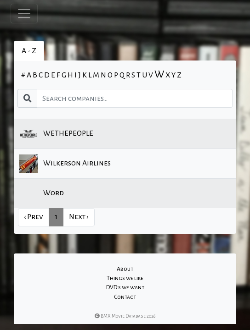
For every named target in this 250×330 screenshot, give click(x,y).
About (125, 269)
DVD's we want (125, 287)
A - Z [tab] (29, 51)
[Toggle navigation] (24, 13)
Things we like (125, 278)
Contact (125, 297)
